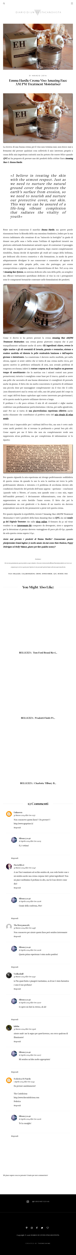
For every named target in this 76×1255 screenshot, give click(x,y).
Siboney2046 (25, 838)
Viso (66, 574)
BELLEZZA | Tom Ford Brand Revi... (38, 653)
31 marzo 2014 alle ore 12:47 (25, 868)
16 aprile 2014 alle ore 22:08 (30, 1119)
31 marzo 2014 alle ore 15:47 (25, 977)
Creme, (38, 574)
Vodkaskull (18, 973)
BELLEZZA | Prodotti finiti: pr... (38, 718)
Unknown (18, 812)
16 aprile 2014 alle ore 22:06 (30, 901)
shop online (41, 522)
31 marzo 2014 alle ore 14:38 (25, 928)
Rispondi (17, 828)
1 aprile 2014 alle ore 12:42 (24, 1082)
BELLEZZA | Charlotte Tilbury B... (38, 783)
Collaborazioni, (28, 574)
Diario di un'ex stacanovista (45, 1235)
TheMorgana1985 (22, 925)
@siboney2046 (38, 1201)
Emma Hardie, (47, 574)
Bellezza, (17, 574)
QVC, (55, 574)
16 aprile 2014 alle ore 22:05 (30, 841)
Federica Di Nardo (22, 1078)
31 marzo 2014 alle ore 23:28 (25, 1029)
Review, (61, 574)
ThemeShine (44, 1243)
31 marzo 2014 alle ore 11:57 (24, 815)
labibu (16, 1026)
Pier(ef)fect (19, 865)
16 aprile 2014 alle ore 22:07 (30, 1003)
